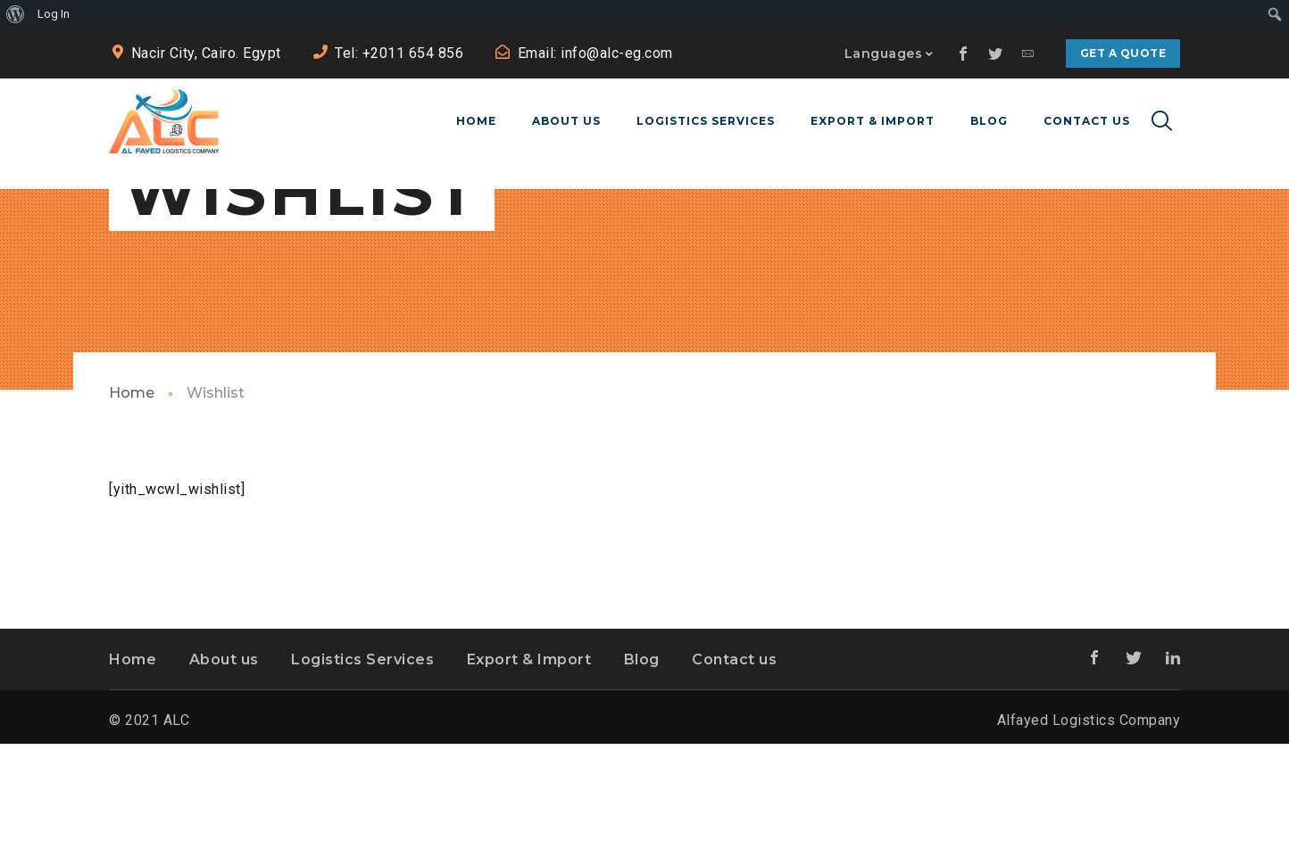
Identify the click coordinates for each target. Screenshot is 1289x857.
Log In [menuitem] (53, 14)
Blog (642, 771)
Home (131, 506)
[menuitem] (15, 14)
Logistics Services (362, 771)
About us (224, 771)
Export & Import (529, 771)
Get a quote (1123, 53)
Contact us (734, 771)
